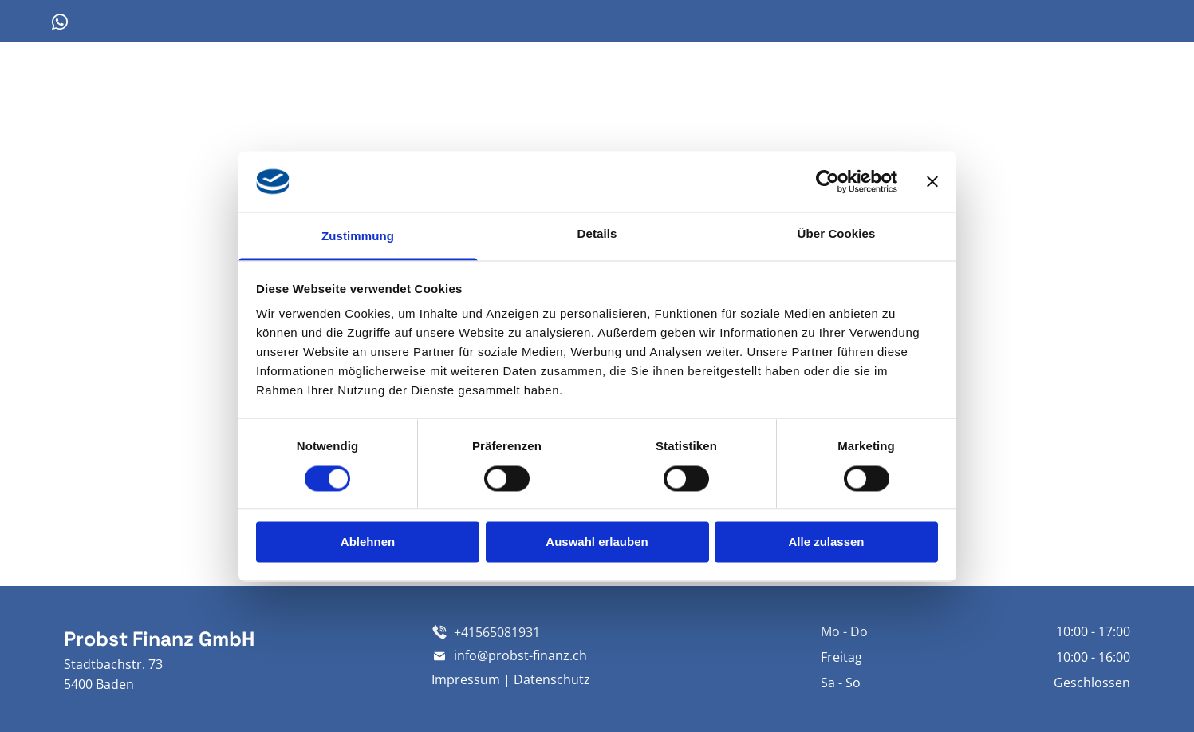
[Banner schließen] (932, 181)
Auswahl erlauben (597, 542)
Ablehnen (368, 542)
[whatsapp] (60, 24)
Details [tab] (597, 234)
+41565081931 (497, 632)
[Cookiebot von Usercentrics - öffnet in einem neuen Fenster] (827, 181)
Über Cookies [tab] (837, 234)
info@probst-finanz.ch (520, 655)
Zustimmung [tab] (357, 236)
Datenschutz (552, 679)
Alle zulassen (826, 542)
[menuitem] (638, 95)
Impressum (465, 679)
